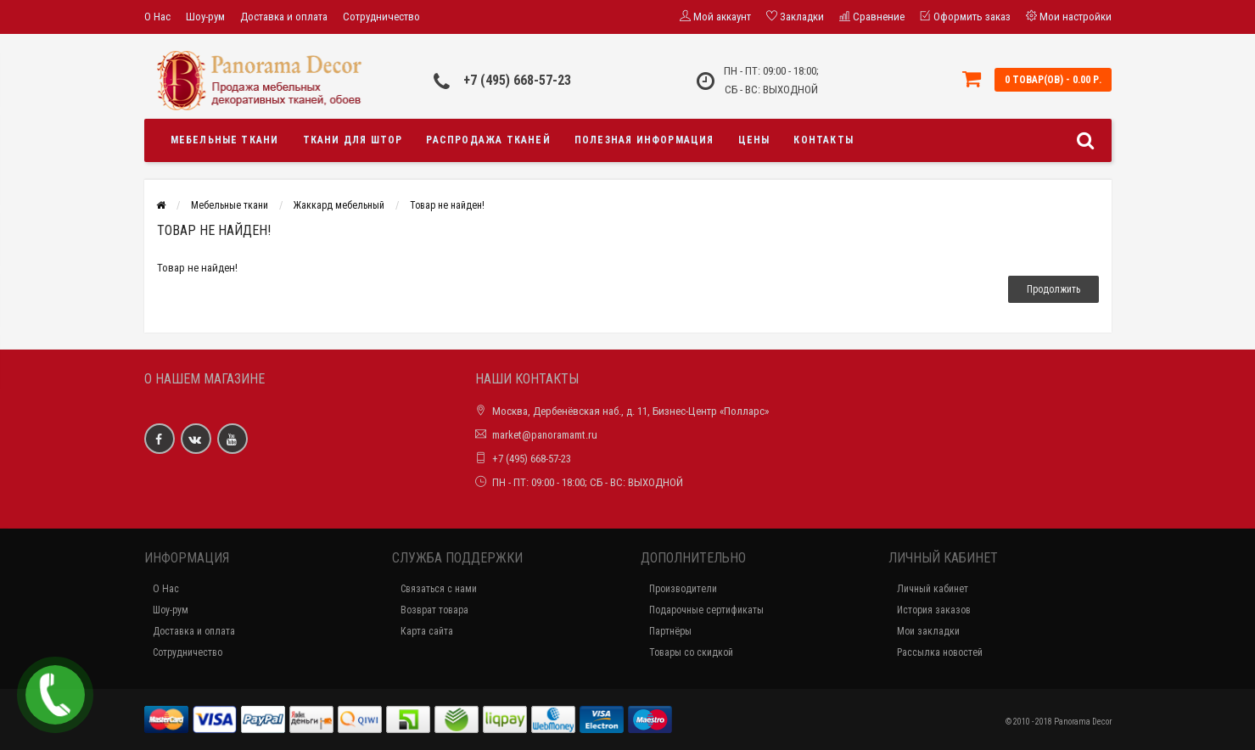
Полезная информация (644, 140)
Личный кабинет (932, 589)
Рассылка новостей (940, 652)
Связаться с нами (439, 589)
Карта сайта (427, 631)
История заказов (934, 610)
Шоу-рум (205, 16)
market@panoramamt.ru (544, 434)
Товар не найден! (447, 205)
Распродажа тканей (488, 140)
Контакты (823, 140)
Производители (683, 589)
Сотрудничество (381, 16)
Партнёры (670, 631)
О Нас (157, 16)
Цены (754, 140)
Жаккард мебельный (339, 205)
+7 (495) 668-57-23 (517, 80)
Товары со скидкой (691, 652)
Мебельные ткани (225, 140)
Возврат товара (434, 610)
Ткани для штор (353, 140)
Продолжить (1053, 289)
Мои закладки (928, 631)
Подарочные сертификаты (706, 610)
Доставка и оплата (284, 16)
